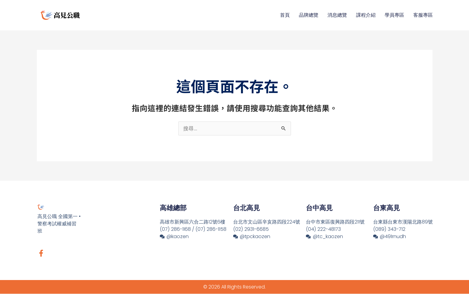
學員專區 (394, 15)
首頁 (285, 15)
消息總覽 (337, 15)
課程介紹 (366, 15)
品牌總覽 (308, 15)
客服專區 (423, 15)
